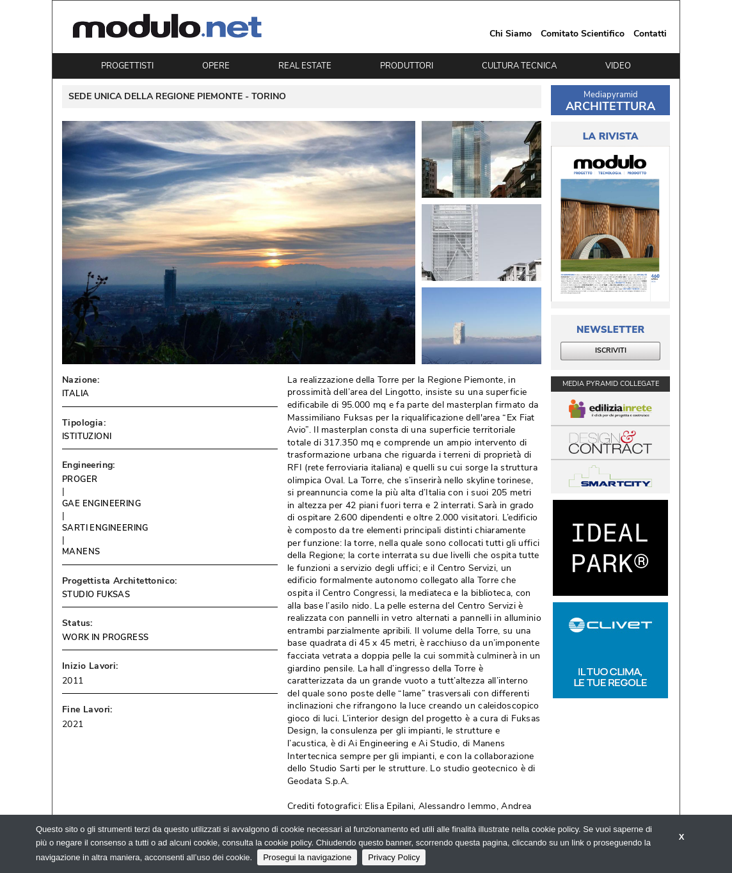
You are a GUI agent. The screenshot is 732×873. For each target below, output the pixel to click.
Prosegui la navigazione (307, 857)
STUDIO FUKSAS (96, 594)
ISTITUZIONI (86, 436)
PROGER (79, 479)
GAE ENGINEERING (101, 503)
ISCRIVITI (610, 350)
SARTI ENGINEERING (105, 528)
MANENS (81, 551)
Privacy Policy (394, 857)
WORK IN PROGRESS (105, 637)
